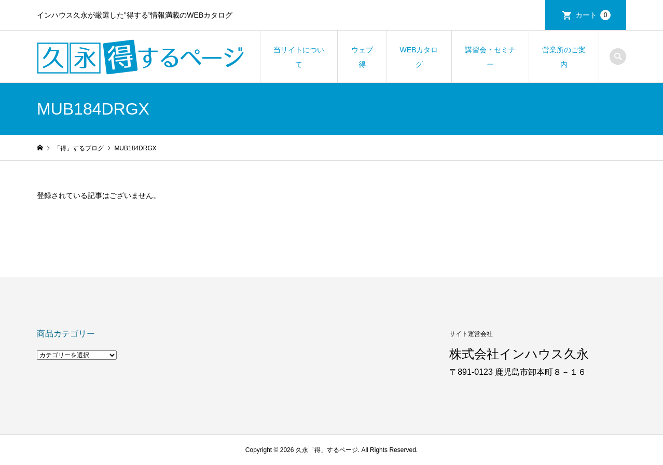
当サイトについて (298, 57)
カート (593, 15)
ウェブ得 (362, 57)
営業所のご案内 (564, 57)
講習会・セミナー (490, 57)
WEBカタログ (419, 57)
